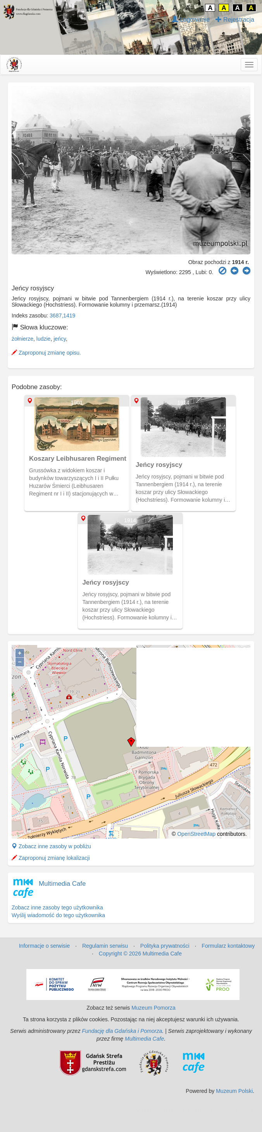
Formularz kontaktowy (228, 946)
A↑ (190, 8)
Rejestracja (234, 19)
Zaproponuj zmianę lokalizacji (51, 858)
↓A (161, 8)
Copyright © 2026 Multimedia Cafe (140, 953)
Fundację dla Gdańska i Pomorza (122, 1031)
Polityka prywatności (165, 946)
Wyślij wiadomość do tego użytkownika (58, 915)
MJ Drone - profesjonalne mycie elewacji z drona (194, 1110)
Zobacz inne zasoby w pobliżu (51, 846)
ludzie (43, 339)
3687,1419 (62, 315)
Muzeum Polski (234, 1091)
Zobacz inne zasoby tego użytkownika (57, 907)
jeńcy (59, 339)
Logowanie (191, 19)
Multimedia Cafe (62, 883)
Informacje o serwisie (44, 946)
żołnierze (22, 339)
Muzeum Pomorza (153, 1008)
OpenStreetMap (196, 834)
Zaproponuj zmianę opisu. (46, 353)
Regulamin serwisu (105, 946)
